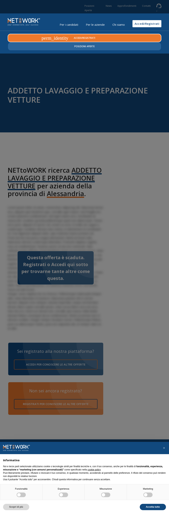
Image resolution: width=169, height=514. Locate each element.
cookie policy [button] (94, 469)
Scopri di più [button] (16, 507)
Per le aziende (95, 24)
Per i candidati (69, 24)
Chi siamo (118, 24)
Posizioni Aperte (84, 46)
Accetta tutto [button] (153, 507)
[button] (164, 448)
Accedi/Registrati (147, 24)
